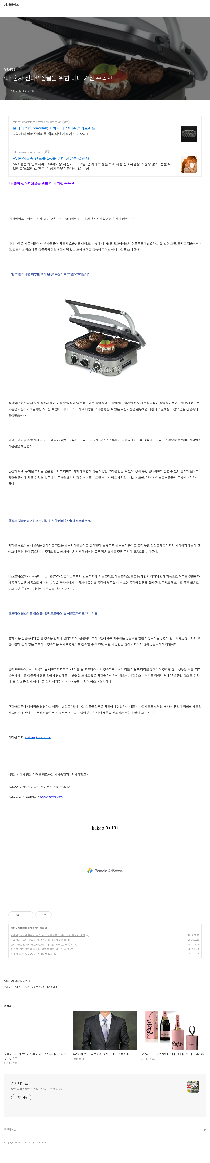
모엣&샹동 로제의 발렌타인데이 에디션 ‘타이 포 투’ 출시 (42, 944)
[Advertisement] (105, 871)
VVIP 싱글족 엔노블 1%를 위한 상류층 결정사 (51, 158)
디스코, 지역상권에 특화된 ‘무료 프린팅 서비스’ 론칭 (40, 949)
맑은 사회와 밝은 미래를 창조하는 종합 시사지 (37, 1089)
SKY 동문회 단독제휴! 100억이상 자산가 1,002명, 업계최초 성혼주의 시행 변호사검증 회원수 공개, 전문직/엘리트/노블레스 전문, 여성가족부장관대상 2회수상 (92, 166)
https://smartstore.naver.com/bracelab (37, 122)
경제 (13, 928)
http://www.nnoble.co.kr (28, 152)
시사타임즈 (11, 5)
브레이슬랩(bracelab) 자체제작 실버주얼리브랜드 (54, 128)
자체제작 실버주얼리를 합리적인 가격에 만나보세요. (52, 134)
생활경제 (22, 928)
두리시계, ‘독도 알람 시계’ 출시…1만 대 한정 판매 (38, 940)
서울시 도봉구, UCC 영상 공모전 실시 (32, 953)
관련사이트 (10, 1129)
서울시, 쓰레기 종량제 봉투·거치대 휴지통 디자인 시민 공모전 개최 (48, 935)
